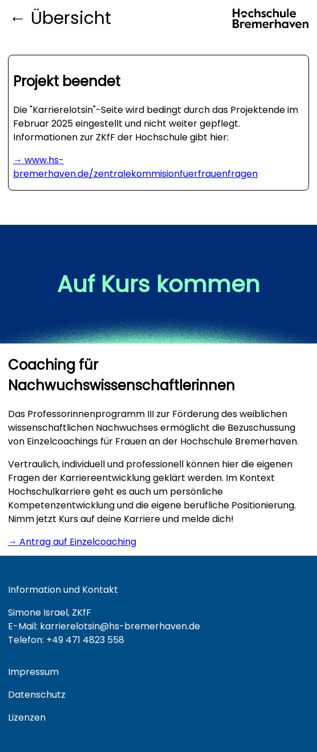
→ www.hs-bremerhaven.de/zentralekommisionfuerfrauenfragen (135, 166)
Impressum (33, 671)
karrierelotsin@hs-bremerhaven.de (120, 626)
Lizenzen (27, 717)
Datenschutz (37, 694)
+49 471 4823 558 (85, 639)
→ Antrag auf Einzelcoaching (72, 541)
